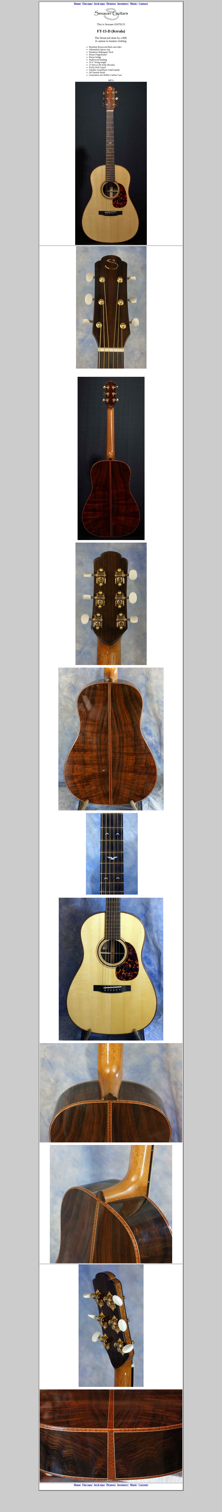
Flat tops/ (87, 3)
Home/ (77, 3)
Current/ (143, 1485)
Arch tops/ (99, 3)
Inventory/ (123, 3)
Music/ (133, 3)
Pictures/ (111, 3)
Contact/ (143, 3)
